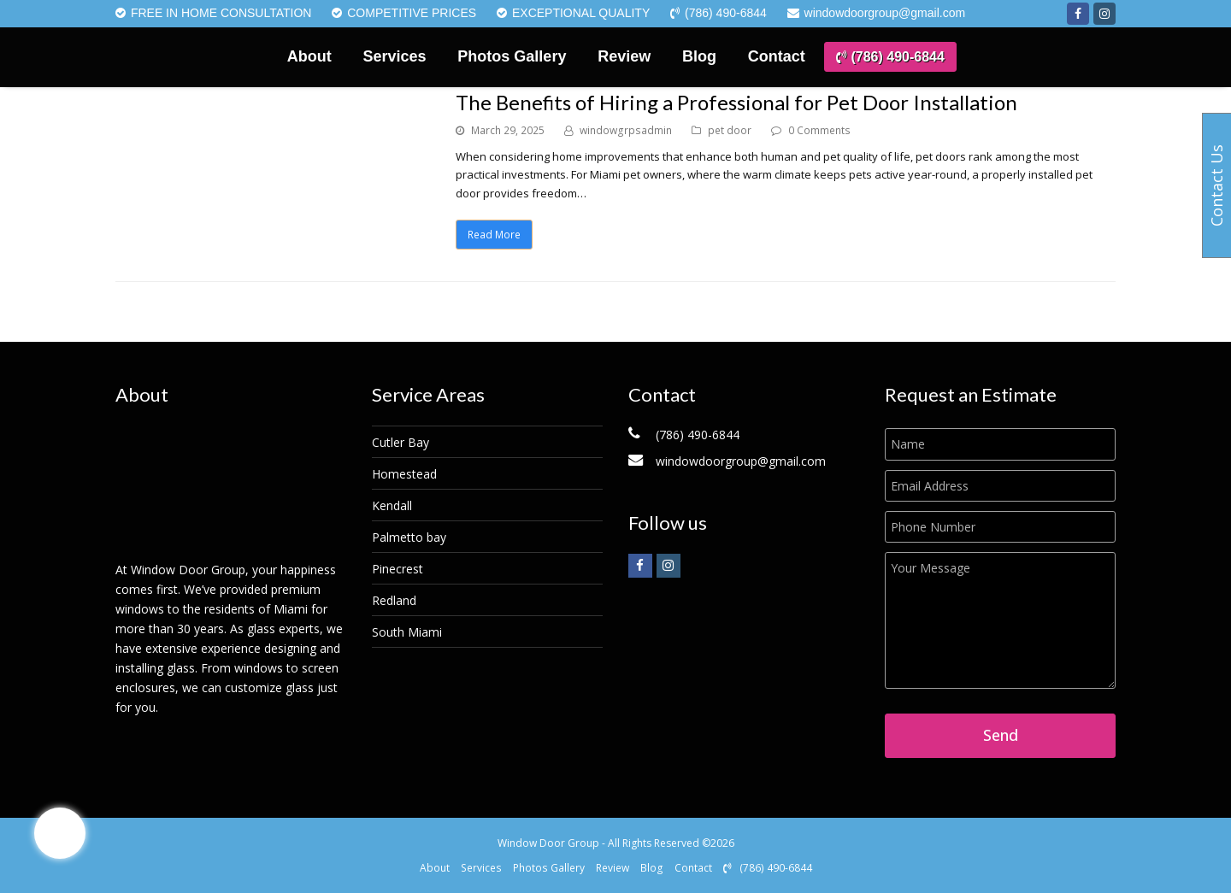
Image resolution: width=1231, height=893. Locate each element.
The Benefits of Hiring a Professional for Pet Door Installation (736, 102)
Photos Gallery (549, 868)
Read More (494, 234)
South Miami (407, 632)
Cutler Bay (400, 442)
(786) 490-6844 (767, 868)
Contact (693, 868)
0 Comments (819, 130)
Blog (651, 868)
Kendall (392, 505)
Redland (394, 600)
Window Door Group (548, 843)
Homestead (404, 474)
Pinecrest (397, 569)
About (435, 868)
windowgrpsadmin (626, 130)
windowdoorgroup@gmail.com (741, 461)
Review (612, 868)
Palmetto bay (409, 537)
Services (481, 868)
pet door (729, 130)
